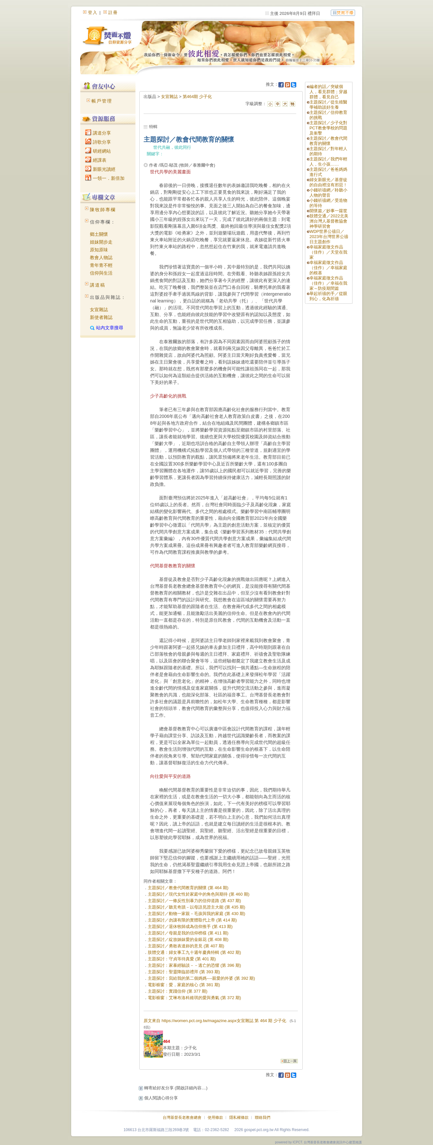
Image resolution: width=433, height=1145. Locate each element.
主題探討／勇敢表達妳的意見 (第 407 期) (186, 945)
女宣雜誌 (99, 309)
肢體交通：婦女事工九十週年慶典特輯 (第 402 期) (194, 952)
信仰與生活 (101, 273)
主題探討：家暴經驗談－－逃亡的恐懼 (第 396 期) (194, 965)
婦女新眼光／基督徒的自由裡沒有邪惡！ (328, 182)
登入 (93, 12)
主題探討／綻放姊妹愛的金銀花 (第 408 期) (188, 939)
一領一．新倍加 (104, 178)
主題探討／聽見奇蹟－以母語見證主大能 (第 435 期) (196, 907)
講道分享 (98, 133)
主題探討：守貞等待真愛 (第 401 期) (182, 958)
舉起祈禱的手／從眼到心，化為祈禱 (328, 296)
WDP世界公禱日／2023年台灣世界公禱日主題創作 (328, 236)
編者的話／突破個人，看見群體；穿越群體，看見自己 (328, 91)
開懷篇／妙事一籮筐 (328, 210)
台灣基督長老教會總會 (182, 1117)
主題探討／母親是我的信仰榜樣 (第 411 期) (188, 933)
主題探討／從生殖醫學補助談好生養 (328, 105)
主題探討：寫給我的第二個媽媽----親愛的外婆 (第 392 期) (201, 978)
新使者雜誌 (101, 317)
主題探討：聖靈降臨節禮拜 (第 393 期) (184, 971)
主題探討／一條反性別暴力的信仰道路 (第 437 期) (194, 900)
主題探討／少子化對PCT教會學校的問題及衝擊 (328, 128)
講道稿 (97, 285)
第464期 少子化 (197, 96)
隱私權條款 (239, 1117)
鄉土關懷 (99, 234)
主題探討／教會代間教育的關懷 (328, 141)
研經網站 (98, 151)
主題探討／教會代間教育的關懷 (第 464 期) (188, 887)
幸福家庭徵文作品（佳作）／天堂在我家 (328, 252)
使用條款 (215, 1117)
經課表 (95, 160)
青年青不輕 (101, 265)
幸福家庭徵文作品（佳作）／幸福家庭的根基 (328, 267)
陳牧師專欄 (103, 209)
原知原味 (99, 249)
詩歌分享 (98, 142)
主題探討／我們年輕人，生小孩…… (328, 162)
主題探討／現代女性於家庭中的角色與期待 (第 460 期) (198, 894)
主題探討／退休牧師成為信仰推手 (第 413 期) (190, 926)
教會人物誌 (101, 257)
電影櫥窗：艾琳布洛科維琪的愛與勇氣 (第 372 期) (194, 997)
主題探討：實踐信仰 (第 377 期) (177, 991)
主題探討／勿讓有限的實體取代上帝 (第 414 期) (192, 920)
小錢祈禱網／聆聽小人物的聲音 (328, 193)
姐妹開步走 (101, 242)
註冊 (113, 12)
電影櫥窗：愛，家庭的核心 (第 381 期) (184, 984)
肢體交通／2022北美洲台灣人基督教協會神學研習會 (328, 221)
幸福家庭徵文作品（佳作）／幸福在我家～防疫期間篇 (328, 283)
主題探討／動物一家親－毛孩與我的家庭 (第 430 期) (196, 913)
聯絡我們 (262, 1117)
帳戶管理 (102, 101)
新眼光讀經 (100, 169)
